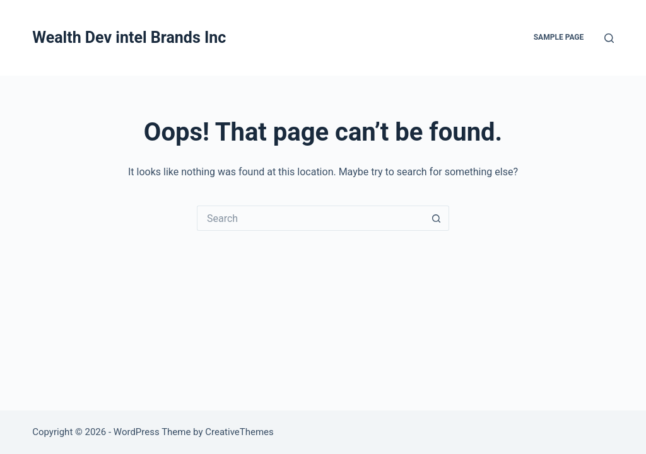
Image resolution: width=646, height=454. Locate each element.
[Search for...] (310, 218)
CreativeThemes (239, 432)
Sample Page (559, 37)
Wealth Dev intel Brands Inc (129, 37)
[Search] (609, 38)
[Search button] (436, 218)
